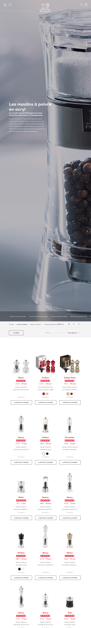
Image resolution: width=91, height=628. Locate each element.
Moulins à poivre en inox (79, 316)
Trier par (48, 332)
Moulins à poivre (35, 324)
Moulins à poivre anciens (59, 316)
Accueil (11, 324)
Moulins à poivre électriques (38, 316)
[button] (16, 332)
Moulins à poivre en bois (18, 316)
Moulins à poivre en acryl (53, 324)
